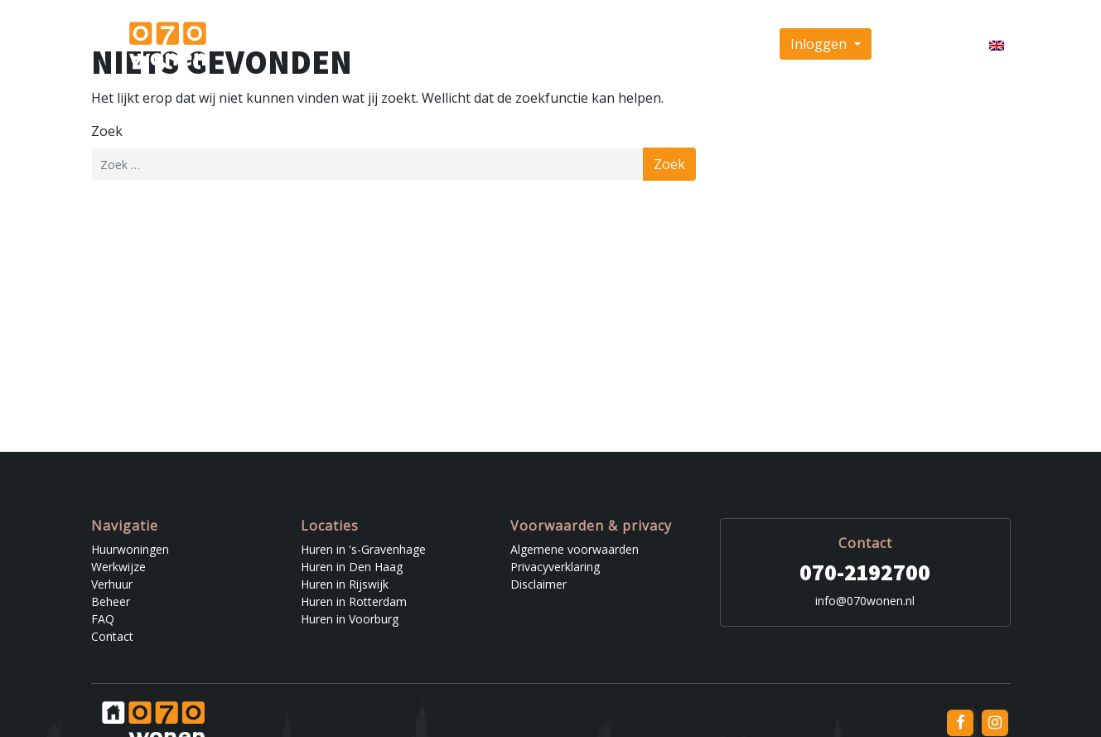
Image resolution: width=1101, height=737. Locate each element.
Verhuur (587, 44)
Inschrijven (920, 44)
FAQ (690, 44)
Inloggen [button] (820, 44)
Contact (738, 44)
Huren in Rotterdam (354, 601)
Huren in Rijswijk (345, 584)
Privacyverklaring (555, 567)
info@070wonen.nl (865, 601)
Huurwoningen (437, 44)
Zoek (107, 131)
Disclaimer (538, 584)
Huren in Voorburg (349, 619)
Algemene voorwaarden (574, 549)
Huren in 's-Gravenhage (363, 549)
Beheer (644, 44)
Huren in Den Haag (352, 567)
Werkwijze (522, 44)
